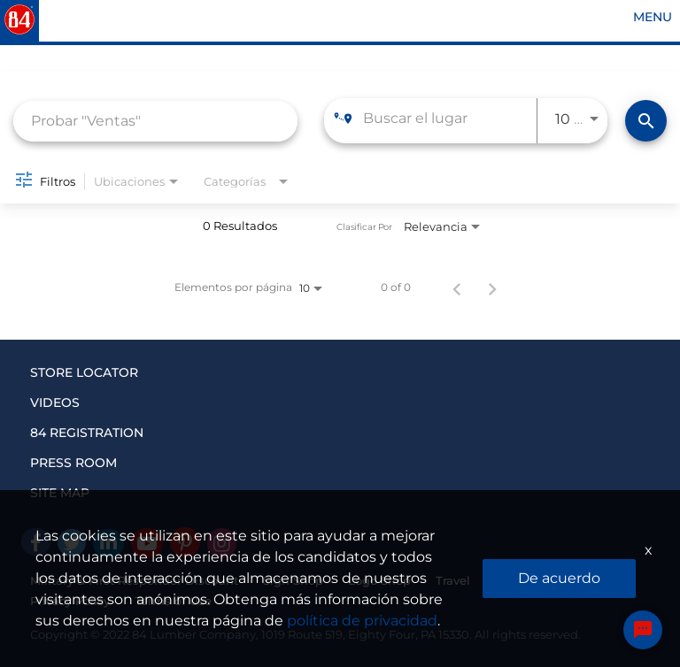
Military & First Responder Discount (134, 580)
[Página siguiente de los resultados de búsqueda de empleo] (492, 287)
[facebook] (35, 542)
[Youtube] (147, 543)
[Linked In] (108, 543)
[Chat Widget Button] (642, 629)
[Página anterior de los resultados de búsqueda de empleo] (457, 287)
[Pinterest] (185, 542)
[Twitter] (72, 542)
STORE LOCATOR (84, 372)
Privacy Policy (70, 601)
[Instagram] (221, 543)
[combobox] (155, 121)
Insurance (523, 580)
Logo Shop (379, 580)
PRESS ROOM (73, 463)
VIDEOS (55, 402)
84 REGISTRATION (86, 433)
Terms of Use (173, 601)
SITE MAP (59, 493)
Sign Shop (293, 580)
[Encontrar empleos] (646, 121)
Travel (453, 580)
